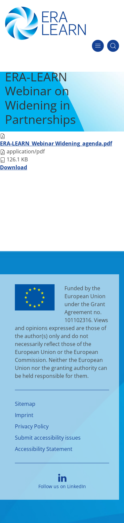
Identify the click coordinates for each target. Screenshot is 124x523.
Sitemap (25, 403)
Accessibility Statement (43, 449)
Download (13, 167)
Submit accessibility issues (48, 437)
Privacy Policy (32, 426)
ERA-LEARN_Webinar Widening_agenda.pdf (56, 143)
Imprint (24, 415)
